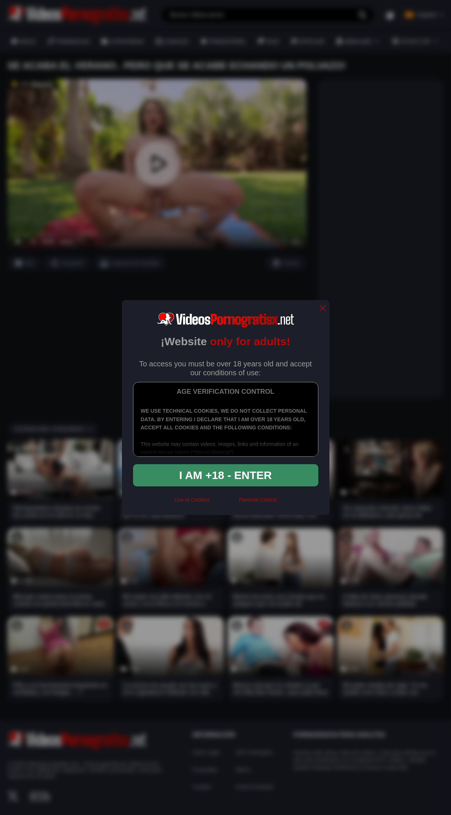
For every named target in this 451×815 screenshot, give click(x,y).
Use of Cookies (192, 500)
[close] (323, 308)
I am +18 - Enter (225, 475)
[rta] (224, 503)
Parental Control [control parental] (257, 500)
